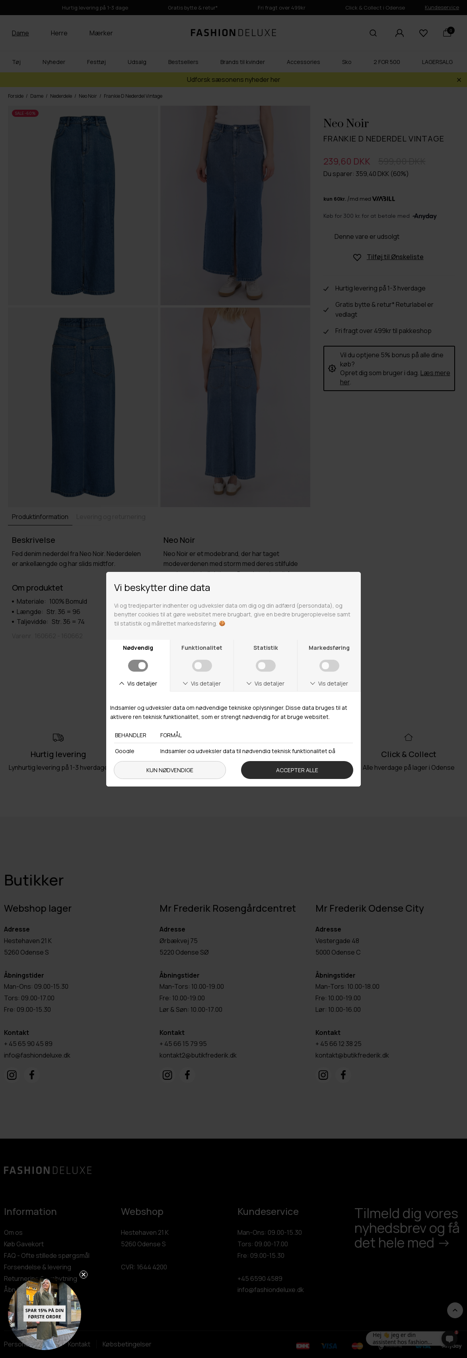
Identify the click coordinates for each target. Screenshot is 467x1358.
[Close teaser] (84, 1275)
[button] (44, 1313)
